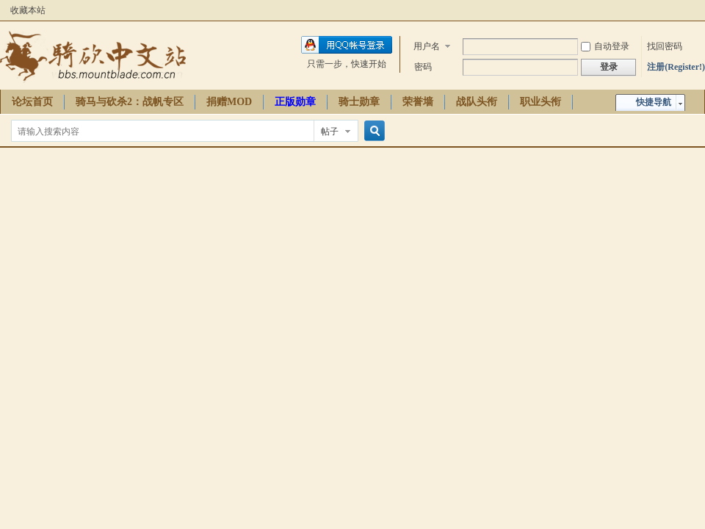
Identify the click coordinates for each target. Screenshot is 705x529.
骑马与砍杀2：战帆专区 (130, 101)
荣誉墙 (417, 101)
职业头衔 (540, 101)
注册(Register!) (676, 67)
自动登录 (605, 46)
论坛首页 (32, 101)
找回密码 (664, 46)
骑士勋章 (359, 101)
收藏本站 (28, 10)
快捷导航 (653, 102)
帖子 (330, 131)
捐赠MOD (229, 101)
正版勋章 (295, 101)
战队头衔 (476, 101)
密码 (423, 67)
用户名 (426, 46)
